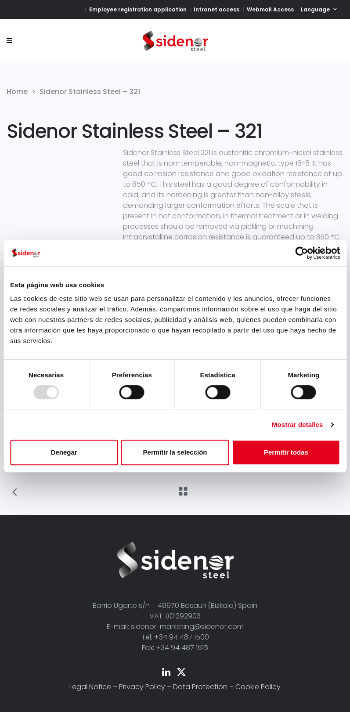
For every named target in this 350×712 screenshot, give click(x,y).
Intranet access (216, 9)
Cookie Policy (258, 687)
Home (17, 91)
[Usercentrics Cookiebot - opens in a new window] (301, 253)
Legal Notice (90, 687)
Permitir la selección (175, 452)
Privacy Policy (142, 687)
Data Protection (200, 687)
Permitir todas (286, 452)
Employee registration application (138, 9)
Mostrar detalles (297, 424)
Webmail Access (270, 9)
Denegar (64, 452)
